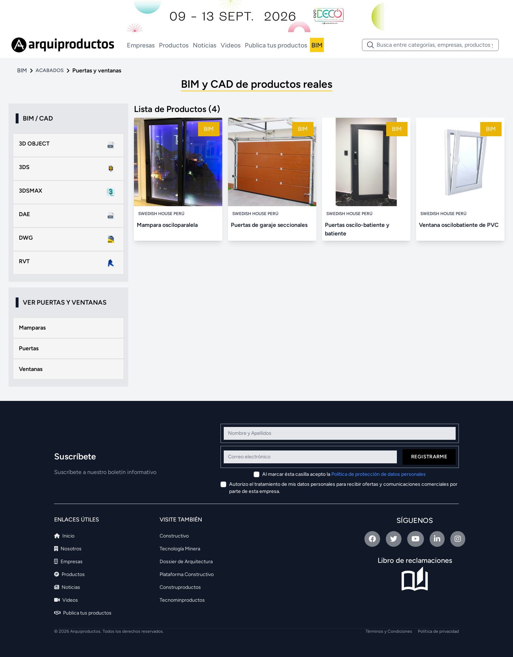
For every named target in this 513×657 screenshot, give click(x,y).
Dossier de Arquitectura (186, 562)
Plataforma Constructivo (187, 574)
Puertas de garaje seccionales (269, 224)
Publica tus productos (276, 45)
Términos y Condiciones (389, 631)
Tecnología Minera (180, 549)
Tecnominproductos (182, 600)
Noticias (204, 45)
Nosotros (68, 549)
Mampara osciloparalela (167, 224)
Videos (230, 45)
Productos (173, 45)
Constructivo (174, 536)
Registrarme (429, 457)
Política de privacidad (438, 631)
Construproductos (180, 587)
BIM (316, 45)
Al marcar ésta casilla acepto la (344, 474)
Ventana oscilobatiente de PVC (459, 224)
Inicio (64, 536)
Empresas (141, 45)
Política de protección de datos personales (378, 474)
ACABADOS (50, 70)
